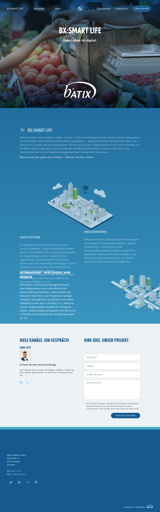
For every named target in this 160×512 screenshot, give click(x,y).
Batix (58, 8)
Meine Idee (141, 8)
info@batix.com (19, 474)
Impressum (121, 8)
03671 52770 (16, 471)
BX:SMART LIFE (15, 8)
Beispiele (39, 8)
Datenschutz (103, 8)
